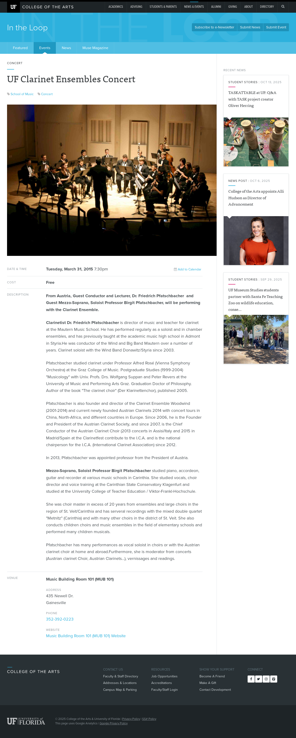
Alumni (216, 7)
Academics (116, 7)
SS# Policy (149, 719)
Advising (136, 7)
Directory (267, 7)
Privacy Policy (131, 719)
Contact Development (215, 690)
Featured (20, 48)
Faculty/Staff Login (164, 690)
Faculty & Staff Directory (120, 676)
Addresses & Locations (120, 683)
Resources (160, 670)
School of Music (22, 94)
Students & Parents (163, 7)
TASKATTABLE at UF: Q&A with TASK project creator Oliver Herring (252, 98)
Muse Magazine (95, 48)
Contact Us (113, 670)
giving (232, 7)
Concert (47, 94)
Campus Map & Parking (120, 690)
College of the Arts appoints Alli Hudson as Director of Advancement (256, 197)
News (66, 48)
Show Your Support (216, 670)
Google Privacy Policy (114, 723)
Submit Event (276, 27)
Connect (255, 670)
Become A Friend (212, 676)
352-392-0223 (60, 619)
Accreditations (161, 683)
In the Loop (27, 28)
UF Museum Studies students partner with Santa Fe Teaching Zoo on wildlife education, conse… (255, 299)
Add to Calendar (187, 269)
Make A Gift (207, 683)
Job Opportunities (164, 676)
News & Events (194, 7)
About (248, 7)
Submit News (250, 27)
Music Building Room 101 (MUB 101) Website (86, 635)
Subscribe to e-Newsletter (214, 27)
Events (44, 48)
